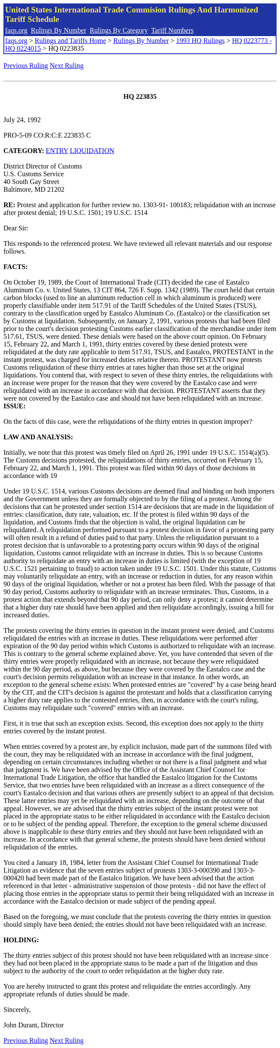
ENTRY (57, 150)
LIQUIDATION (92, 150)
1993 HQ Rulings (200, 40)
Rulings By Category (119, 30)
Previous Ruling (25, 65)
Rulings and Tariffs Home (70, 40)
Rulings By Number (58, 30)
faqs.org (16, 30)
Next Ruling (67, 65)
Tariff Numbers (172, 30)
